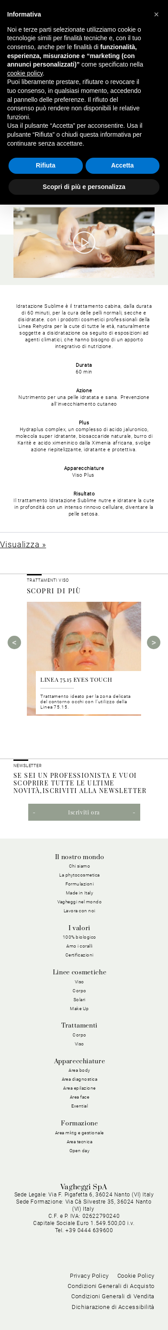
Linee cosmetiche (79, 973)
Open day (79, 1150)
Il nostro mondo (79, 857)
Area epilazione (79, 1088)
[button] (156, 14)
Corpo (79, 990)
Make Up (79, 1008)
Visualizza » (23, 544)
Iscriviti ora (84, 812)
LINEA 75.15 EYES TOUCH (76, 679)
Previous (14, 642)
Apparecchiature (79, 1061)
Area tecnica (80, 1141)
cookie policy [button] (25, 73)
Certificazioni (79, 954)
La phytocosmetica (79, 875)
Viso (79, 981)
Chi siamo (79, 866)
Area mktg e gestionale (79, 1132)
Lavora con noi (79, 910)
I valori (79, 928)
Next (154, 642)
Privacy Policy (89, 1275)
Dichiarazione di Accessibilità (113, 1307)
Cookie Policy (136, 1275)
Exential (79, 1105)
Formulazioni (79, 883)
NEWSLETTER (27, 766)
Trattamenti (79, 1026)
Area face (80, 1097)
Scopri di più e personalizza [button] (84, 186)
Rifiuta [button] (46, 165)
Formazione (79, 1124)
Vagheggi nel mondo (79, 901)
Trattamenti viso (48, 580)
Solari (79, 999)
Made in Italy (80, 892)
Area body (79, 1070)
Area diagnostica (80, 1079)
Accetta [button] (122, 165)
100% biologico (79, 937)
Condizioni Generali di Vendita (113, 1296)
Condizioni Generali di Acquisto (111, 1286)
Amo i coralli (79, 946)
